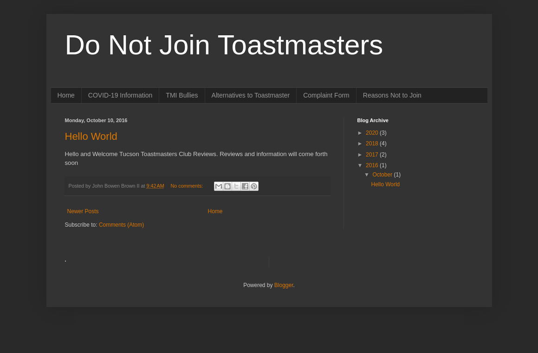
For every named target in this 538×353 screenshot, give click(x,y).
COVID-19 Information (120, 95)
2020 (373, 133)
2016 (373, 165)
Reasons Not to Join (392, 95)
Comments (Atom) (121, 225)
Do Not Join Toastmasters (224, 44)
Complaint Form (326, 95)
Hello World (91, 136)
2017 (373, 154)
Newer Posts (83, 211)
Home (66, 95)
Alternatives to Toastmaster (251, 95)
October (383, 174)
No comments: (188, 186)
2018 (373, 143)
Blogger (283, 285)
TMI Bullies (182, 95)
